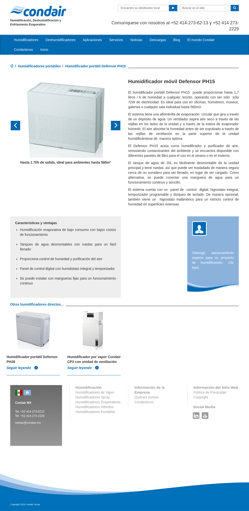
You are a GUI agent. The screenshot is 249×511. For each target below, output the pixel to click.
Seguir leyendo (22, 368)
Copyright (201, 397)
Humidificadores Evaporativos (98, 402)
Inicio (44, 50)
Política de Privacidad (210, 392)
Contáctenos (23, 50)
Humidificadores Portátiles (95, 412)
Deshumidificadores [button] (60, 40)
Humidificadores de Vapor (95, 392)
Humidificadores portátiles (39, 66)
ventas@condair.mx (28, 422)
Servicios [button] (116, 40)
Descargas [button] (158, 40)
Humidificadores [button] (26, 40)
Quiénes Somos (146, 397)
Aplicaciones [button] (92, 40)
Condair (38, 11)
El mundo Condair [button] (200, 40)
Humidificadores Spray (93, 397)
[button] (18, 126)
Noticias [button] (136, 40)
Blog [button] (176, 40)
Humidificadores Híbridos (95, 407)
